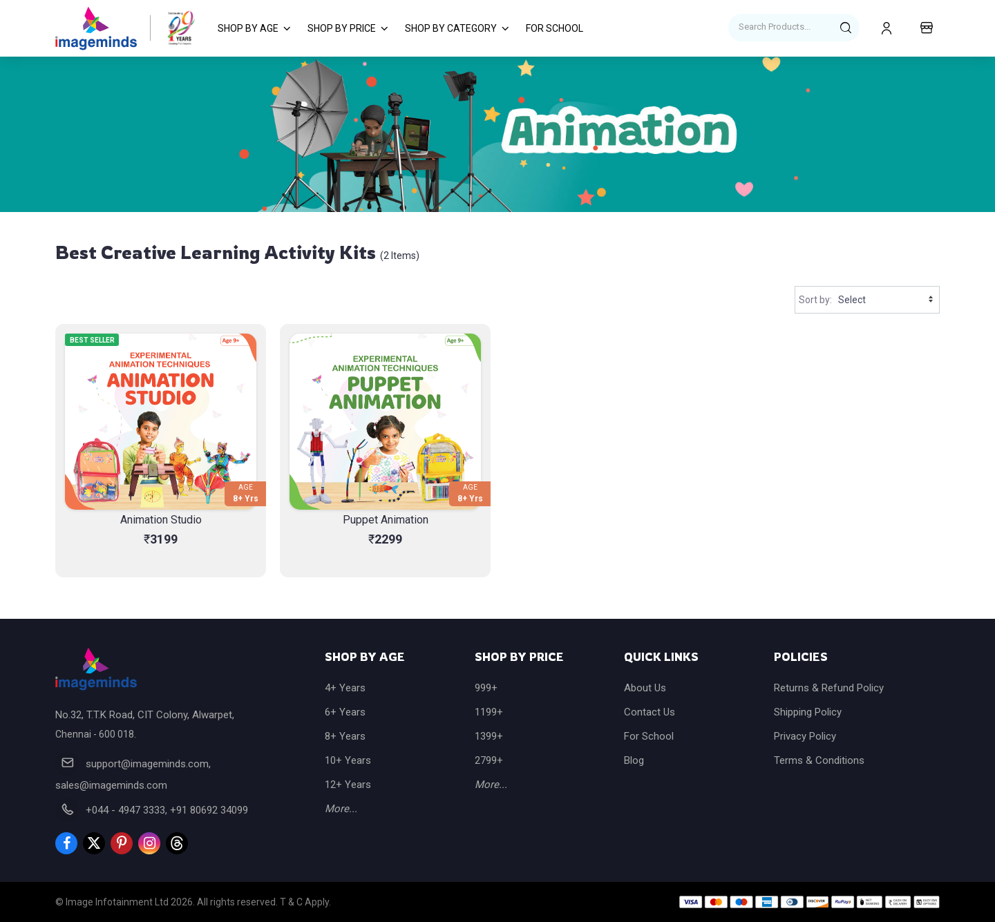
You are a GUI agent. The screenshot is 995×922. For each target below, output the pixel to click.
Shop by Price (341, 28)
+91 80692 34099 (209, 810)
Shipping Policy (808, 712)
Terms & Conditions (819, 760)
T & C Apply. (305, 901)
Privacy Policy (805, 736)
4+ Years (345, 688)
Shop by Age (248, 28)
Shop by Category (451, 28)
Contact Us (649, 712)
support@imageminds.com (147, 764)
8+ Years (345, 736)
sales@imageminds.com (111, 785)
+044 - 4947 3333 (125, 810)
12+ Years (348, 784)
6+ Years (345, 712)
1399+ (489, 736)
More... (341, 809)
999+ (486, 688)
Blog (634, 760)
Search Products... (775, 26)
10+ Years (348, 760)
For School (554, 28)
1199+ (489, 712)
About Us (645, 688)
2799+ (489, 760)
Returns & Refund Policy (829, 688)
